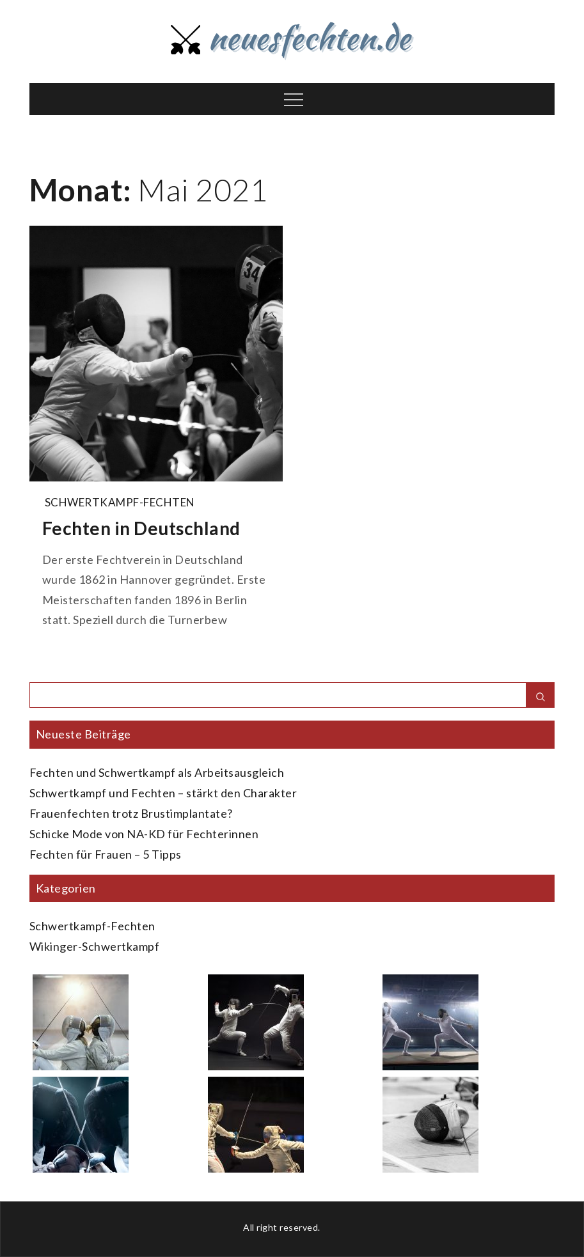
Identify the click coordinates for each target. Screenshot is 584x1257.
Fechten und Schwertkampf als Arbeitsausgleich (157, 772)
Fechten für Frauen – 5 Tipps (105, 854)
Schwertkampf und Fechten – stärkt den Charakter (163, 793)
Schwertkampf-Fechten (120, 502)
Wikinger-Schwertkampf (94, 946)
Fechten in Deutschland (141, 528)
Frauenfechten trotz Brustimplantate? (131, 813)
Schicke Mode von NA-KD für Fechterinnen (144, 834)
